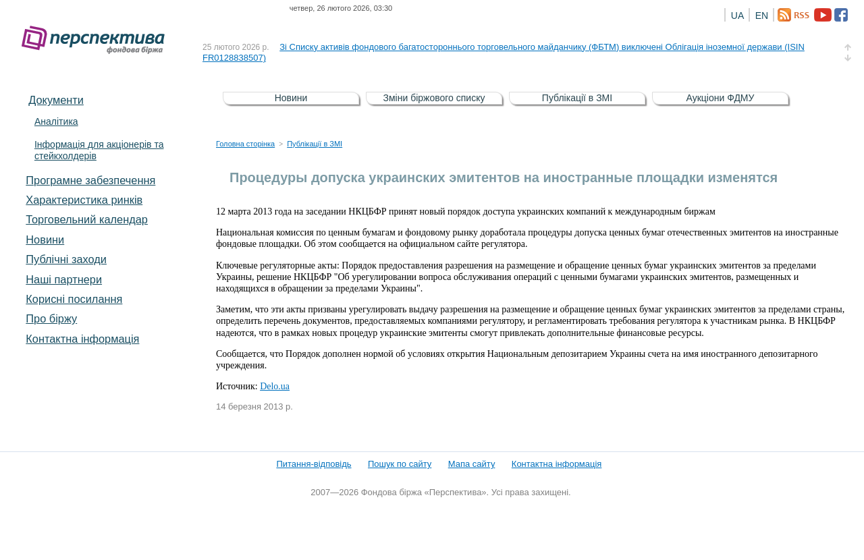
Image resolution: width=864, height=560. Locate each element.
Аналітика (56, 121)
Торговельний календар (87, 219)
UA (737, 15)
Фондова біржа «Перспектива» (97, 40)
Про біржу (51, 318)
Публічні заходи (66, 259)
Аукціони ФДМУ (720, 97)
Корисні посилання (74, 299)
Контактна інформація (82, 339)
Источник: (238, 386)
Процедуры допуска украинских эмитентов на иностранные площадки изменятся (504, 177)
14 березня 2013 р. (254, 406)
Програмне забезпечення (90, 180)
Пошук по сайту (399, 464)
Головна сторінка (245, 144)
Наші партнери (64, 279)
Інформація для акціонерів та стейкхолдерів (99, 150)
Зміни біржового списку (434, 97)
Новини (45, 239)
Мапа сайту (471, 464)
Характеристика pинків (84, 200)
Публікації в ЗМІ (577, 97)
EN (761, 15)
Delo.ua (275, 386)
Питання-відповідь (313, 464)
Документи (56, 100)
